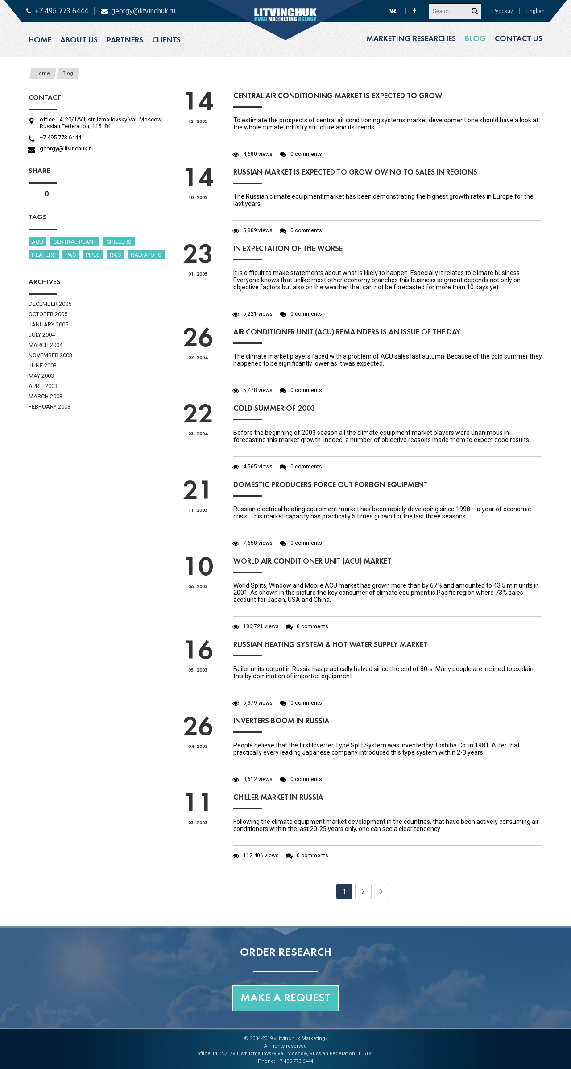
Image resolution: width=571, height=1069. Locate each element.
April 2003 (43, 386)
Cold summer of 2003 (274, 409)
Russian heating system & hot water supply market (330, 645)
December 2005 (50, 304)
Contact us (518, 39)
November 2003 (50, 355)
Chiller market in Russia (278, 798)
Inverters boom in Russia (281, 721)
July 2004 (42, 334)
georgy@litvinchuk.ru (143, 11)
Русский (502, 11)
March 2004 (45, 345)
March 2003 (45, 396)
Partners (125, 40)
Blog (475, 39)
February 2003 (49, 406)
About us (79, 40)
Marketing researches (411, 39)
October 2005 (48, 314)
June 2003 (43, 365)
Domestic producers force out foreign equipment (330, 485)
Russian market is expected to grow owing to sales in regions (355, 172)
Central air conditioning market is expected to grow (338, 96)
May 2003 (41, 375)
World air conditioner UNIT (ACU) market (312, 561)
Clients (166, 40)
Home (40, 40)
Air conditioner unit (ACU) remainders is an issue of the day (346, 332)
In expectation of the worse (288, 249)
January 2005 (48, 324)
